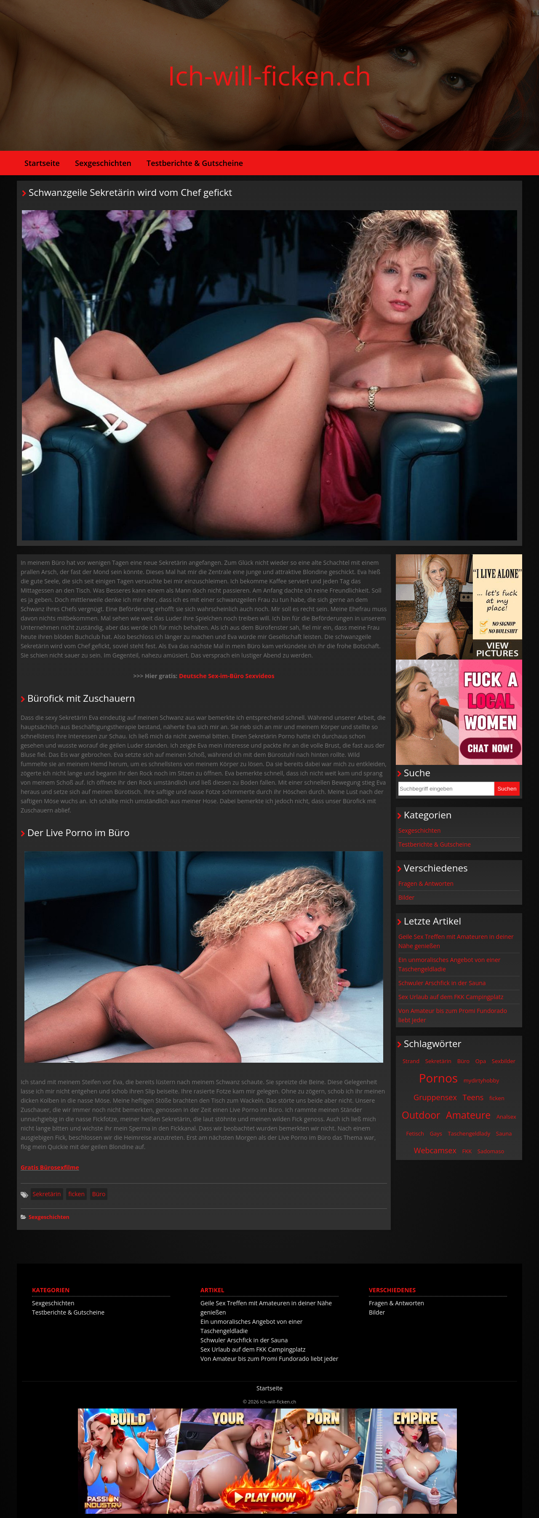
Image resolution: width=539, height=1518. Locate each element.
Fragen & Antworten (426, 883)
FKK (467, 1151)
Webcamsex (435, 1150)
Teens (473, 1097)
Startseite (42, 163)
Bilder (406, 897)
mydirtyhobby (481, 1080)
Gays (436, 1133)
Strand (411, 1061)
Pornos (438, 1078)
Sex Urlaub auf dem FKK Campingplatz (451, 997)
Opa (480, 1061)
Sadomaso (491, 1151)
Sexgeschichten (103, 163)
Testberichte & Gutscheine (195, 163)
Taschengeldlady (469, 1133)
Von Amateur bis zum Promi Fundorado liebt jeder (452, 1015)
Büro (99, 1194)
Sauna (504, 1133)
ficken (76, 1194)
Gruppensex (435, 1097)
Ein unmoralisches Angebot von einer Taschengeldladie (449, 964)
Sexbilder (503, 1061)
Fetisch (415, 1133)
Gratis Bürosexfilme (50, 1167)
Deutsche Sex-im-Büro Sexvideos (227, 676)
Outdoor (421, 1115)
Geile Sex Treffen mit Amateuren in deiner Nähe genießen (456, 941)
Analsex (506, 1116)
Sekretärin (47, 1194)
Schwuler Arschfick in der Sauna (442, 983)
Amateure (468, 1115)
